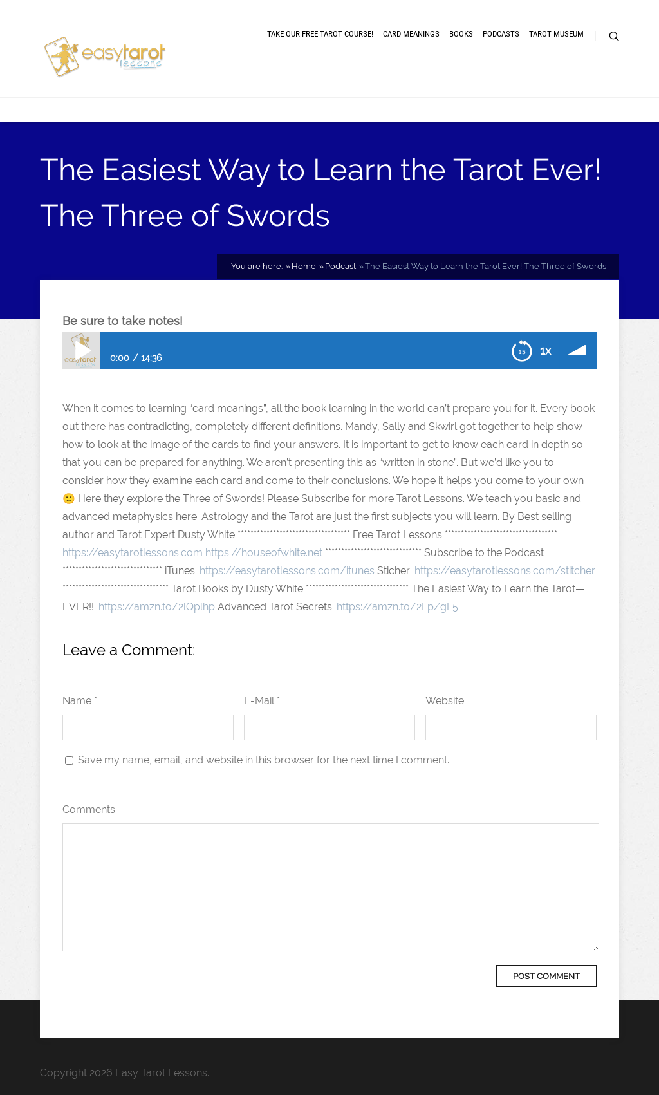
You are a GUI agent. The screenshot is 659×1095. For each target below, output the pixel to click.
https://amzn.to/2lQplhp (156, 607)
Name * (79, 701)
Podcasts (501, 34)
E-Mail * (262, 701)
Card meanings (411, 34)
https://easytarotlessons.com (132, 553)
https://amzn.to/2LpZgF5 (397, 607)
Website (444, 701)
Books (461, 34)
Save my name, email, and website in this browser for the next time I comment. (263, 760)
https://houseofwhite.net (263, 553)
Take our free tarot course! (320, 34)
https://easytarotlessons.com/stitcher (504, 571)
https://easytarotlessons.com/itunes (287, 571)
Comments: (89, 809)
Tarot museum (556, 34)
